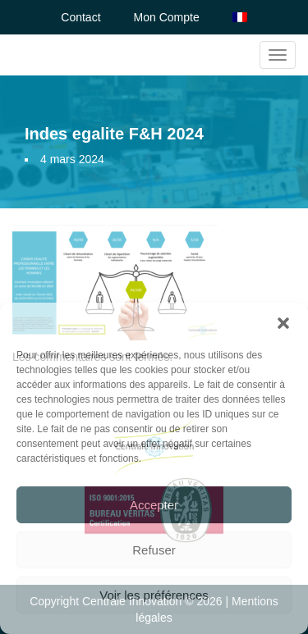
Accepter (154, 505)
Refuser (154, 550)
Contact (80, 17)
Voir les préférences (154, 595)
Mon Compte (167, 17)
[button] (283, 323)
